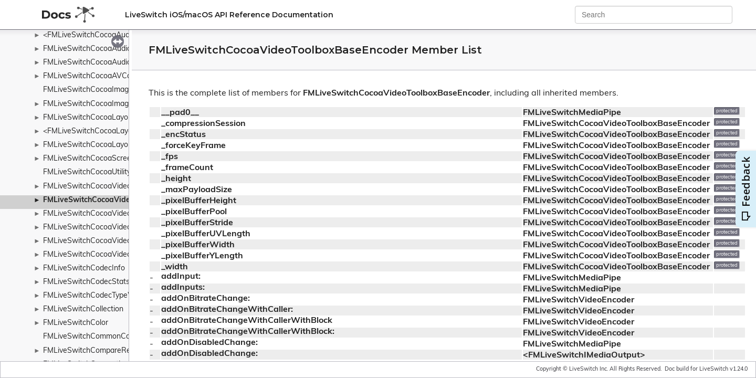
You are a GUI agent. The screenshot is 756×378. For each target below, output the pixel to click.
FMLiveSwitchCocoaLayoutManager (104, 145)
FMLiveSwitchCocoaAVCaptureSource (108, 76)
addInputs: (183, 288)
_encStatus (183, 135)
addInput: (181, 276)
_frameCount (187, 168)
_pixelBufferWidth (198, 245)
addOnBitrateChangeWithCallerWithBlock (246, 321)
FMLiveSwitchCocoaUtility (87, 172)
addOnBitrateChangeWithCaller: (227, 310)
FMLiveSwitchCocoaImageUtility (97, 90)
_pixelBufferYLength (202, 256)
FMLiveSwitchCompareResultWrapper (108, 351)
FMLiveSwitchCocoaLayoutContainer (105, 118)
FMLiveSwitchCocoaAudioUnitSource (106, 63)
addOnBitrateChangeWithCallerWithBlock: (247, 332)
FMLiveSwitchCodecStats (86, 282)
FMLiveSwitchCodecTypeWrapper (100, 296)
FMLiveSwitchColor (75, 323)
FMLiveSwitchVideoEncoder (578, 300)
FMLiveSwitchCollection (83, 309)
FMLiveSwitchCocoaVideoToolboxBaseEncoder (125, 200)
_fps (169, 157)
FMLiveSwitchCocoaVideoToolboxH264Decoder (123, 214)
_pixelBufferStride (197, 223)
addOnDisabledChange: (209, 343)
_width (174, 267)
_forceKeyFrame (193, 146)
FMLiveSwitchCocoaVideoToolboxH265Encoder (123, 255)
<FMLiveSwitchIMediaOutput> (584, 355)
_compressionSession (203, 124)
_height (176, 179)
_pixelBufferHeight (198, 201)
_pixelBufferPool (194, 212)
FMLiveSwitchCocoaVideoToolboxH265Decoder (123, 241)
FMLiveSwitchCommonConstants (99, 337)
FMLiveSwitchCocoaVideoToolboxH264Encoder (123, 228)
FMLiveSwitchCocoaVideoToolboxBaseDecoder (123, 187)
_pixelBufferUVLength (205, 234)
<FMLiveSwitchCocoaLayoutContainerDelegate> (125, 131)
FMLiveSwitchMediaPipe (572, 113)
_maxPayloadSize (196, 190)
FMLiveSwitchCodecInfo (84, 268)
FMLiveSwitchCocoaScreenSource (101, 159)
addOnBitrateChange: (205, 299)
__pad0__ (180, 113)
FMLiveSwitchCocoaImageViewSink (103, 104)
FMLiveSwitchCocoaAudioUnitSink (101, 49)
